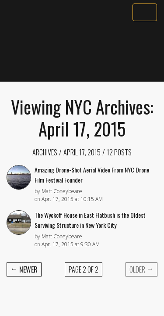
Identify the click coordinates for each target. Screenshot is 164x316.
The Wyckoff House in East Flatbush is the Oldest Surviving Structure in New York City (90, 220)
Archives (44, 152)
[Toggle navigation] (145, 12)
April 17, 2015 (82, 152)
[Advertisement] (82, 51)
